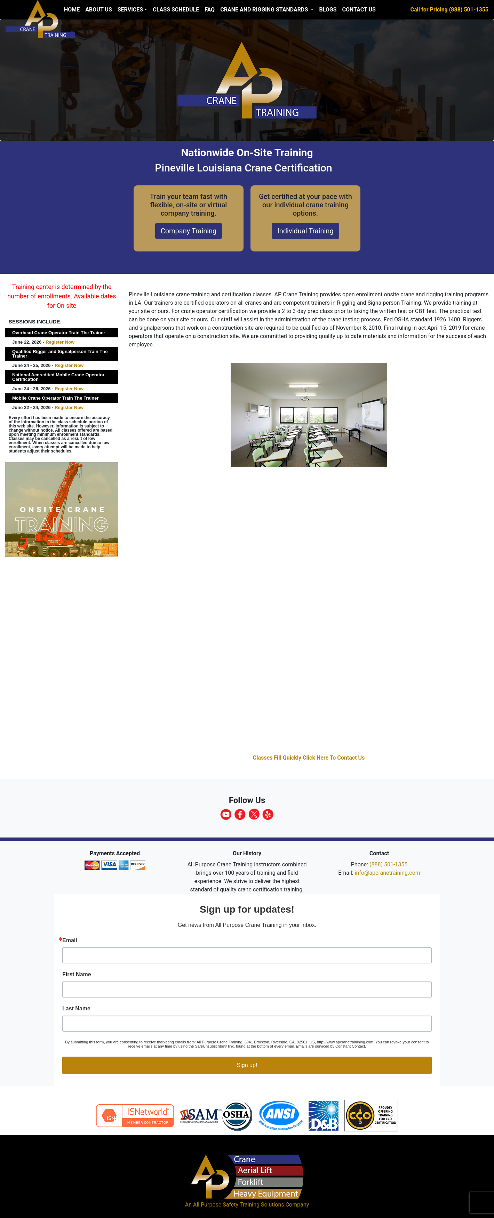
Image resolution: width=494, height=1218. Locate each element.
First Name (76, 974)
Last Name (76, 1008)
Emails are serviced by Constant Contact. (331, 1046)
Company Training (189, 231)
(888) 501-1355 (388, 864)
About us (98, 9)
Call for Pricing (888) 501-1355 (449, 9)
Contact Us (359, 9)
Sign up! (247, 1065)
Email (69, 940)
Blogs (327, 9)
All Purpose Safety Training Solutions (238, 1204)
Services (130, 9)
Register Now (60, 342)
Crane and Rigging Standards (264, 9)
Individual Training (305, 231)
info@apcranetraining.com (387, 873)
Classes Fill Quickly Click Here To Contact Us (309, 757)
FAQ (210, 9)
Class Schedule (176, 9)
